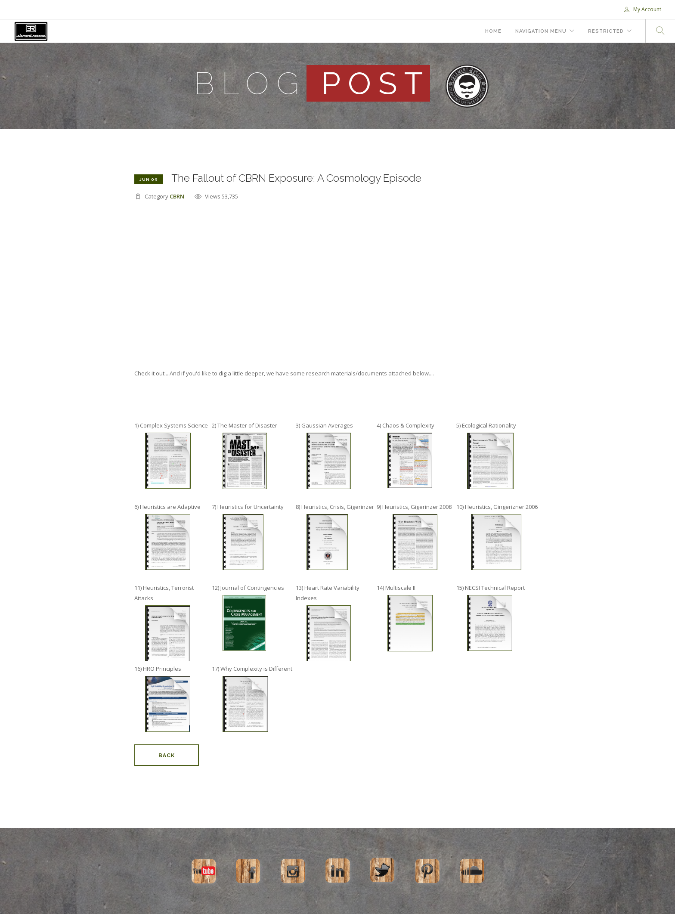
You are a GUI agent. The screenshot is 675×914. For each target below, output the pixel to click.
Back (166, 756)
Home (493, 31)
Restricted (606, 31)
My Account (642, 9)
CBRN (177, 196)
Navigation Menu (541, 31)
